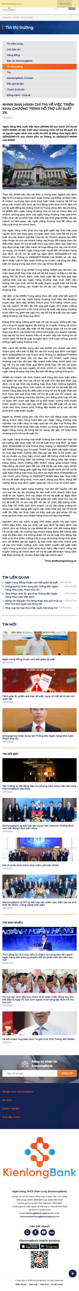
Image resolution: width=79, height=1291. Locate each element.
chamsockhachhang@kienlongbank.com (39, 1216)
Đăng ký (67, 1073)
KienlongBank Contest (20, 78)
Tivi (9, 72)
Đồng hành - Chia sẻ (18, 95)
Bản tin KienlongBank (19, 60)
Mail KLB (44, 1284)
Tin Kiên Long (15, 43)
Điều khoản (21, 1284)
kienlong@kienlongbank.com (40, 1213)
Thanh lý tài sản (16, 89)
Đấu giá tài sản (15, 83)
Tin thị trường (15, 66)
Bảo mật (33, 1284)
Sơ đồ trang (56, 1284)
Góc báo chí (13, 49)
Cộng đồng (13, 55)
